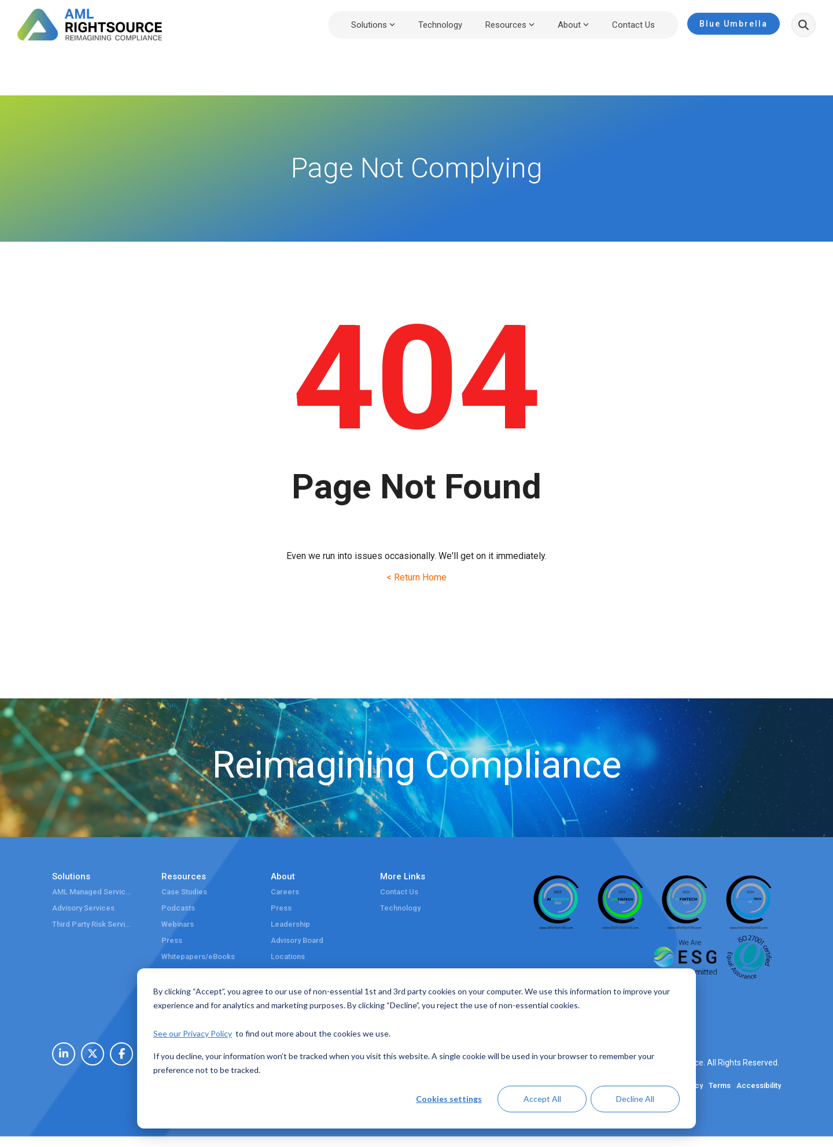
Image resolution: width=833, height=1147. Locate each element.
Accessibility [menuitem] (758, 1085)
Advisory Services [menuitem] (83, 908)
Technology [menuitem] (400, 908)
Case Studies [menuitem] (184, 892)
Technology (440, 25)
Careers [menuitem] (285, 892)
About (573, 25)
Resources (510, 25)
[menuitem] (63, 1053)
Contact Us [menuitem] (399, 892)
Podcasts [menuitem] (178, 908)
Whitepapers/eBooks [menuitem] (198, 956)
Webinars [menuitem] (177, 924)
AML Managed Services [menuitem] (92, 892)
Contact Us (633, 25)
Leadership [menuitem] (290, 924)
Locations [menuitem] (288, 956)
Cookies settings (449, 1099)
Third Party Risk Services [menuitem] (92, 924)
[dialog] (416, 1048)
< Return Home (416, 577)
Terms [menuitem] (720, 1085)
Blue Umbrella (733, 23)
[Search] (803, 25)
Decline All (635, 1099)
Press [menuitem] (171, 940)
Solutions (373, 25)
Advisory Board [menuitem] (297, 940)
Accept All (542, 1099)
